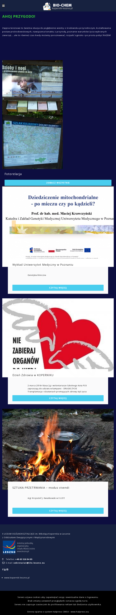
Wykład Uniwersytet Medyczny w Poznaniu (42, 264)
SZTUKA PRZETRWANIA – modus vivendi (40, 487)
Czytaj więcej (58, 287)
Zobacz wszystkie (58, 182)
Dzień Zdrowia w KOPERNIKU (33, 375)
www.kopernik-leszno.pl (17, 577)
